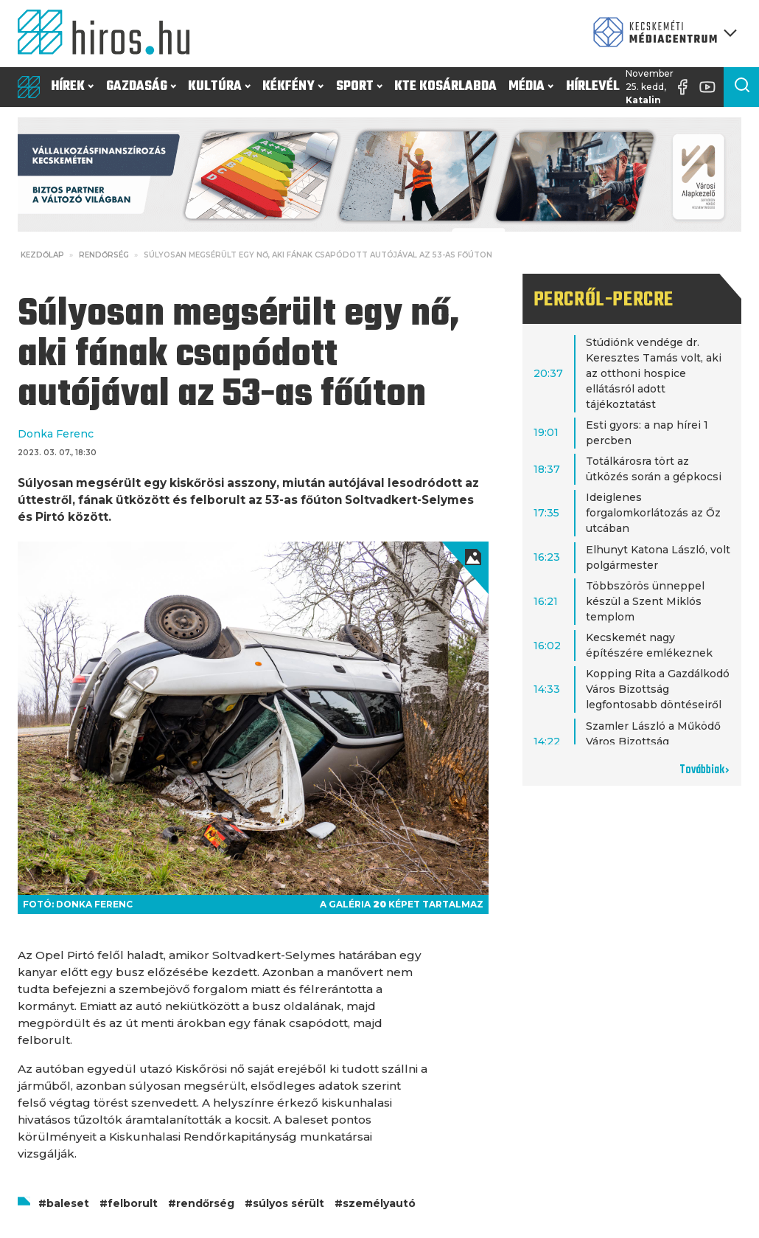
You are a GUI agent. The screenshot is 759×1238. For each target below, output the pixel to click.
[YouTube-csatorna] (711, 87)
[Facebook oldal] (686, 87)
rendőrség (205, 1203)
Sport (359, 86)
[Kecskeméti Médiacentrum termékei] (661, 34)
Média (530, 86)
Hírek (72, 86)
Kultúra (219, 86)
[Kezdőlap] (109, 33)
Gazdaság (141, 86)
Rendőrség (104, 255)
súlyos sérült (288, 1203)
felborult (133, 1203)
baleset (67, 1203)
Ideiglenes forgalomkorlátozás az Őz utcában (653, 513)
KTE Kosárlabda (445, 86)
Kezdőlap (42, 255)
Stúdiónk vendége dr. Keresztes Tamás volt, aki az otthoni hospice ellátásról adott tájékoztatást (653, 373)
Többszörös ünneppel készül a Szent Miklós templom (645, 601)
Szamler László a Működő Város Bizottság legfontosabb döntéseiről (653, 741)
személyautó (379, 1203)
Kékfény (292, 86)
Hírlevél (593, 86)
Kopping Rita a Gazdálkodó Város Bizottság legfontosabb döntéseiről (658, 689)
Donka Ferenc (56, 433)
